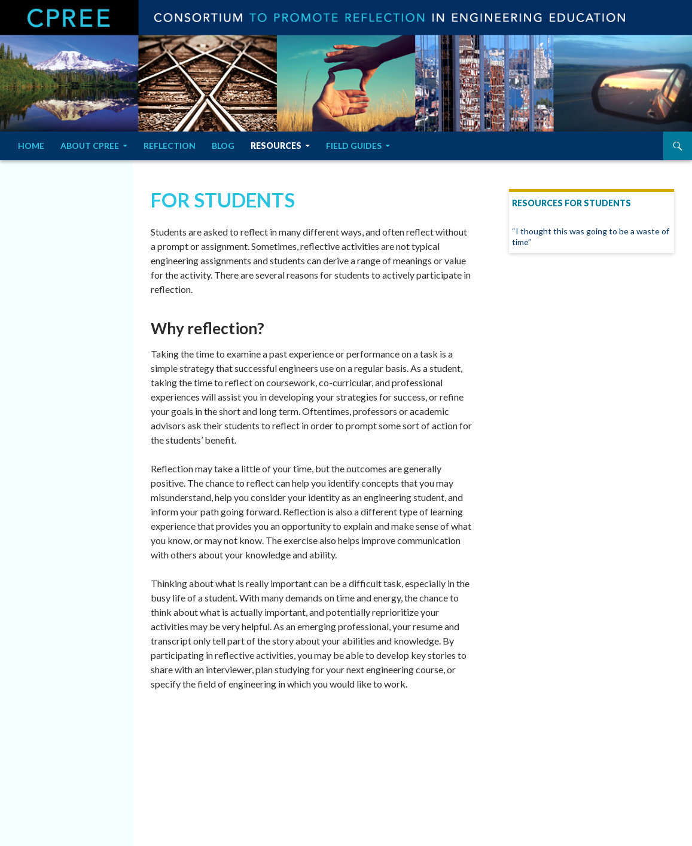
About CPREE (89, 146)
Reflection (170, 146)
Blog (223, 146)
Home (31, 146)
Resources (276, 146)
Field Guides (354, 146)
